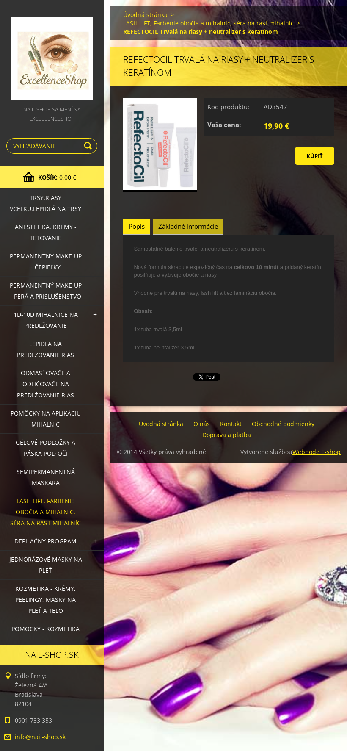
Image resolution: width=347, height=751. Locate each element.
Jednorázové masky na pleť (45, 564)
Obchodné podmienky (283, 424)
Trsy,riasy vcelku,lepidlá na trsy (45, 203)
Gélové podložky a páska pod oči (45, 447)
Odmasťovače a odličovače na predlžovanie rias (45, 384)
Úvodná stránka (145, 15)
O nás (201, 424)
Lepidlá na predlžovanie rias (45, 349)
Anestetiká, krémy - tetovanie (46, 232)
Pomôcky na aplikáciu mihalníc (46, 418)
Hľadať (89, 146)
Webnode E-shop (316, 452)
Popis (137, 226)
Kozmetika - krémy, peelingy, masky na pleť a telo (45, 600)
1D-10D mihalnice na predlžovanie (46, 320)
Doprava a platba (226, 435)
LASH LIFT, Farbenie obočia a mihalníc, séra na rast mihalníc (45, 512)
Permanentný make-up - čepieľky (46, 261)
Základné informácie (188, 226)
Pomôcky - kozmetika (45, 629)
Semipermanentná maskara (46, 477)
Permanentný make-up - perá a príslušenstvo (46, 290)
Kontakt (231, 424)
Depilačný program (45, 541)
